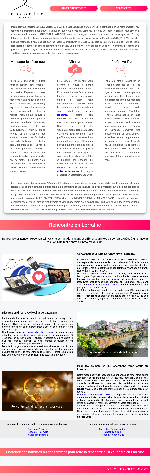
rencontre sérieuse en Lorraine (103, 284)
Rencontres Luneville (37, 434)
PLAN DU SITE (127, 469)
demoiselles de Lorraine (40, 332)
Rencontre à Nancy (37, 429)
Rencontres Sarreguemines (112, 429)
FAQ (109, 469)
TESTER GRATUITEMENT (74, 8)
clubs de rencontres (68, 171)
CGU (115, 469)
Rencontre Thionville (37, 432)
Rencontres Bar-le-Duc (112, 434)
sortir (93, 293)
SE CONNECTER (123, 8)
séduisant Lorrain (28, 335)
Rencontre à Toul (112, 432)
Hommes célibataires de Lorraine (94, 394)
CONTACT (142, 469)
